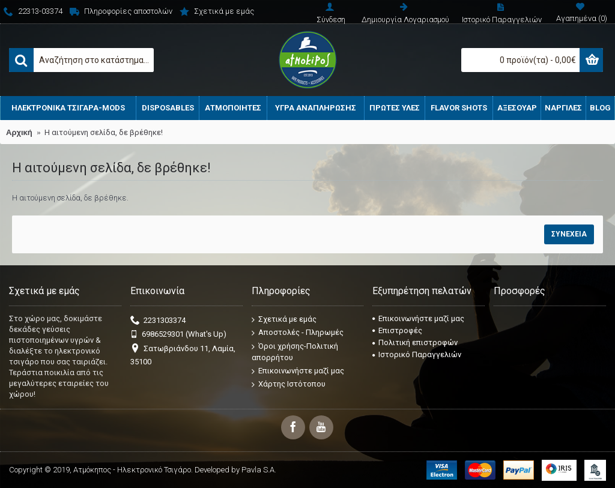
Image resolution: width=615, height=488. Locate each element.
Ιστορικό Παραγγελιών (416, 354)
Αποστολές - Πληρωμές (298, 333)
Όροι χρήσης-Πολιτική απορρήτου (295, 352)
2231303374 (158, 321)
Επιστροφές (397, 330)
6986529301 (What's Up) (178, 334)
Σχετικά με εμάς (284, 319)
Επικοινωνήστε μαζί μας (298, 371)
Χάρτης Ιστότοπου (289, 384)
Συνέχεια (569, 234)
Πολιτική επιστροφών (415, 342)
